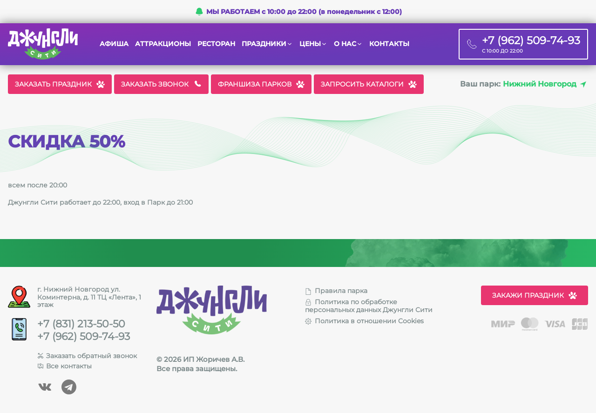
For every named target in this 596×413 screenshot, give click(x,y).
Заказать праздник (60, 84)
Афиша (114, 44)
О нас (345, 44)
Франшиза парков (261, 84)
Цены (310, 44)
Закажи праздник (534, 295)
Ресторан (216, 44)
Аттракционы (163, 44)
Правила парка (336, 290)
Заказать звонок (161, 84)
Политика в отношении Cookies (364, 321)
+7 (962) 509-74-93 (83, 337)
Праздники (264, 44)
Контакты (389, 44)
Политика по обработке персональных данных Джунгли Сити (369, 306)
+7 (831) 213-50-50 (81, 324)
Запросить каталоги (369, 84)
